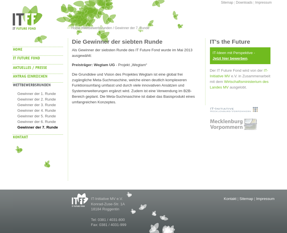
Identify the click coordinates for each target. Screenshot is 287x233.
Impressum (263, 2)
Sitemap (227, 2)
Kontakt (230, 199)
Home (76, 28)
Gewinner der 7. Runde (132, 28)
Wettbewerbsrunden (97, 28)
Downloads (244, 2)
